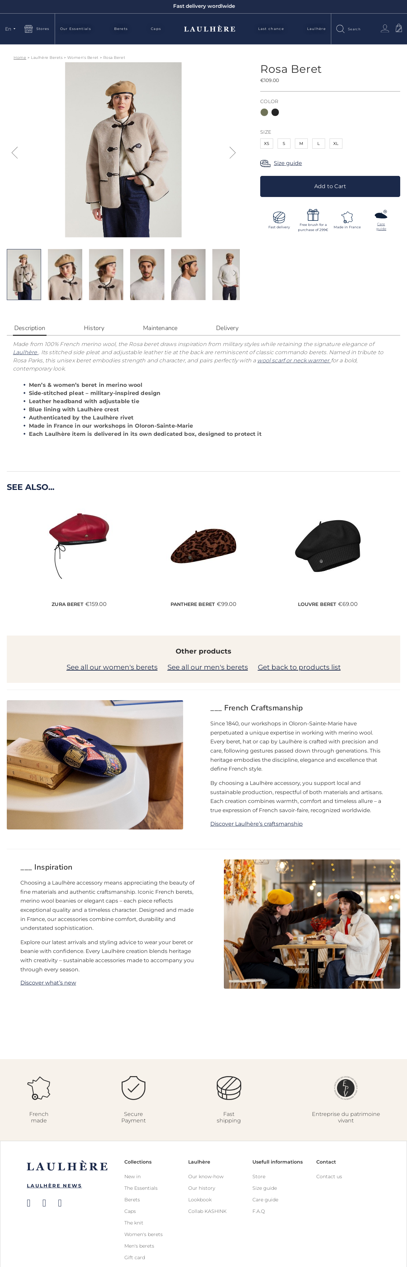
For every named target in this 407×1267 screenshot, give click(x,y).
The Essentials (141, 1188)
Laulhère (316, 29)
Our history (201, 1188)
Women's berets (143, 1234)
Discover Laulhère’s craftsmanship (256, 824)
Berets (121, 29)
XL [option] (335, 143)
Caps (156, 29)
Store (258, 1176)
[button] (11, 29)
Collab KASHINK (207, 1211)
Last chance (271, 29)
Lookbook (200, 1200)
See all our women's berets (112, 667)
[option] (264, 112)
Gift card (134, 1257)
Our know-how (206, 1176)
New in (132, 1176)
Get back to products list (299, 667)
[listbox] (330, 113)
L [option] (319, 143)
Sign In (385, 28)
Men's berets (139, 1246)
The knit (133, 1223)
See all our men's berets (207, 667)
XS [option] (266, 143)
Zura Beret (67, 604)
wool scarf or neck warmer (294, 360)
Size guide (288, 163)
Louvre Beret (317, 604)
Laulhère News (54, 1186)
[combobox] (361, 28)
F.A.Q (258, 1211)
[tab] (30, 330)
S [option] (284, 143)
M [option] (301, 143)
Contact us (329, 1176)
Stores (43, 29)
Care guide (265, 1200)
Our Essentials (75, 29)
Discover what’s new (48, 983)
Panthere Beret (193, 604)
